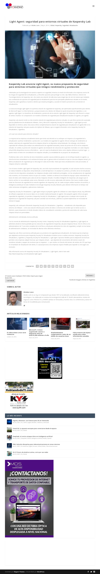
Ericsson (35, 446)
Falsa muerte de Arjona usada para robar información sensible (81, 334)
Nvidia (45, 438)
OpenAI (49, 438)
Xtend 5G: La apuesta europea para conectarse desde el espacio (35, 428)
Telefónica (40, 422)
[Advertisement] (19, 552)
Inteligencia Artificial (36, 438)
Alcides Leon (35, 25)
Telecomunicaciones (51, 446)
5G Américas (24, 446)
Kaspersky (58, 25)
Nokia (43, 446)
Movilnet (34, 422)
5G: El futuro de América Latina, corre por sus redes (30, 452)
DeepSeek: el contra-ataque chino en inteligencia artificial (33, 436)
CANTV (25, 422)
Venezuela (46, 422)
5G (22, 422)
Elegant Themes (19, 572)
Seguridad (65, 25)
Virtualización (73, 25)
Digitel (29, 422)
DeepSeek (24, 438)
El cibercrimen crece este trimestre (16, 333)
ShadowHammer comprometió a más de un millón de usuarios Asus (61, 334)
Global (52, 25)
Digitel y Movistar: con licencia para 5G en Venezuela (31, 420)
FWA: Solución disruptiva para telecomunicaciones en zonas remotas (36, 444)
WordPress (40, 572)
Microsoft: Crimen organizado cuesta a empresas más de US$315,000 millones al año (39, 332)
